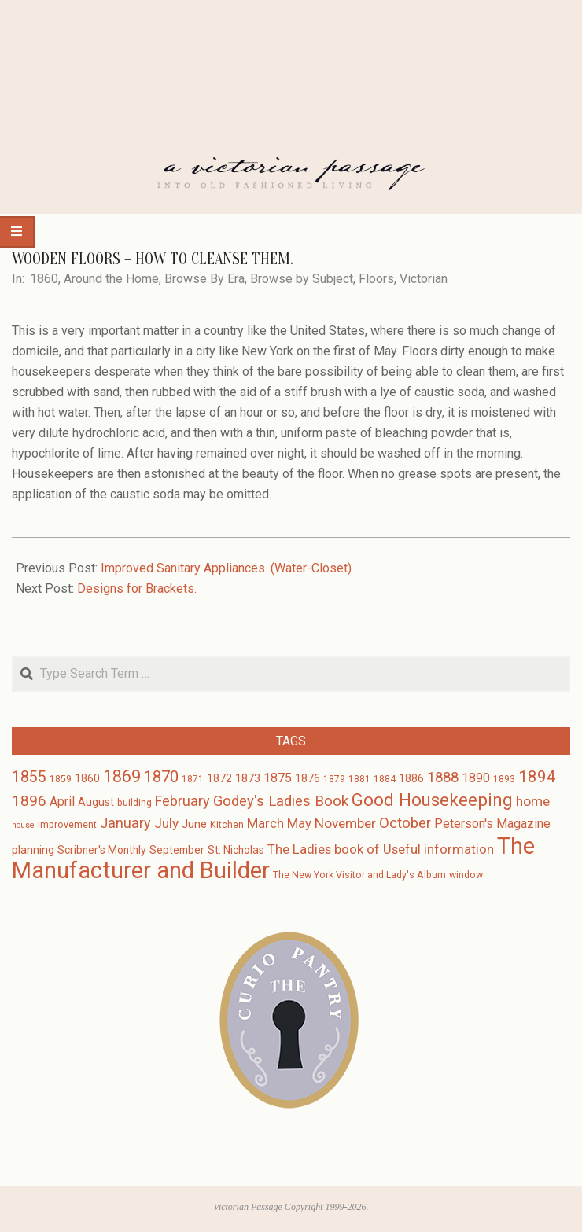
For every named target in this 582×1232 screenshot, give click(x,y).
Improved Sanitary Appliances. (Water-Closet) (226, 568)
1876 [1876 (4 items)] (307, 778)
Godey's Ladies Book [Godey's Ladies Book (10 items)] (280, 801)
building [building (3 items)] (134, 802)
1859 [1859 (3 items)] (61, 779)
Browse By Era (204, 278)
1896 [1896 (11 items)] (29, 801)
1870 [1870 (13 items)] (161, 776)
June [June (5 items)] (194, 824)
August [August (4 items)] (96, 802)
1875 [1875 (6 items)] (277, 777)
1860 (44, 278)
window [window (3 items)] (466, 875)
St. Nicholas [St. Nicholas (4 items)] (236, 850)
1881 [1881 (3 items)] (359, 779)
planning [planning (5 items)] (33, 850)
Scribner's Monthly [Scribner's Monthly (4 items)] (101, 850)
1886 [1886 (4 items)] (411, 778)
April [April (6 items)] (62, 801)
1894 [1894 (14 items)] (537, 776)
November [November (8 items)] (345, 823)
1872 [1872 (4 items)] (219, 778)
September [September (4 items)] (176, 850)
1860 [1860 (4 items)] (87, 778)
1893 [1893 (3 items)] (504, 779)
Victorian (424, 278)
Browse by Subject (301, 278)
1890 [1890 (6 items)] (476, 777)
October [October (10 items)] (405, 823)
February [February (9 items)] (182, 801)
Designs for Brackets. (137, 588)
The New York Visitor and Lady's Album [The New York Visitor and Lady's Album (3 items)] (359, 875)
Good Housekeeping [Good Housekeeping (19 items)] (432, 799)
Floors (376, 278)
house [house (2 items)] (23, 825)
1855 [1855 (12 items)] (29, 777)
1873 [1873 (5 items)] (247, 778)
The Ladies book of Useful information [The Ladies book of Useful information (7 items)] (380, 849)
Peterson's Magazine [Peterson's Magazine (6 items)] (492, 823)
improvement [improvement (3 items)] (67, 824)
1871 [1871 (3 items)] (193, 779)
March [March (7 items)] (265, 823)
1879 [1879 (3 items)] (334, 779)
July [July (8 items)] (166, 823)
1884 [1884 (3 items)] (385, 779)
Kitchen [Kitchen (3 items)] (227, 824)
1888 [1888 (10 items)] (443, 777)
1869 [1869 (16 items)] (122, 776)
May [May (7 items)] (299, 823)
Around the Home (111, 278)
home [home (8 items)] (533, 801)
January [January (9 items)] (125, 823)
